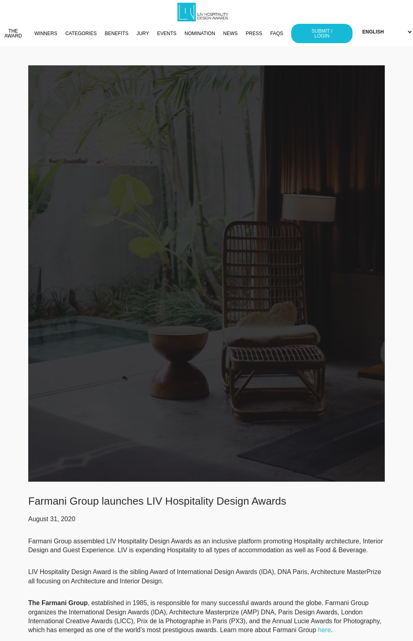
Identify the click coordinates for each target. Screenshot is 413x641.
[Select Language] (387, 32)
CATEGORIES (81, 33)
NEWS (230, 33)
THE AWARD (13, 33)
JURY (142, 33)
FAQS (276, 33)
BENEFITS (117, 33)
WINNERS (45, 33)
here (324, 629)
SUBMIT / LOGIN (321, 33)
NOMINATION (200, 33)
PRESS (254, 33)
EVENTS (167, 33)
